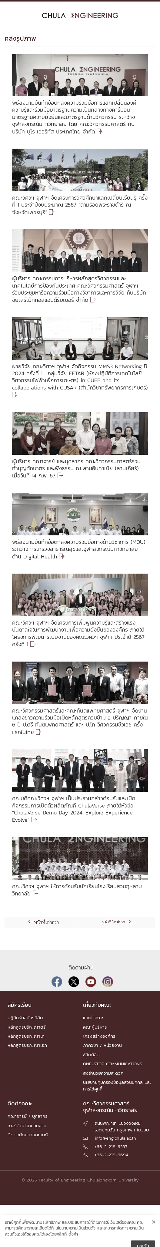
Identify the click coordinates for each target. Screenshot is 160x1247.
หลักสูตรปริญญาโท (26, 1036)
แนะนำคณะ (93, 1017)
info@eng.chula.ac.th (115, 1137)
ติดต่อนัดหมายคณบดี (28, 1134)
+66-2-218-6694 (111, 1154)
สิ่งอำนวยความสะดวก (103, 1073)
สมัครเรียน (20, 1005)
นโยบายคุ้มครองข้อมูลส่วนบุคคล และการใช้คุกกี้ (117, 1085)
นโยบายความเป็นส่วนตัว (75, 1242)
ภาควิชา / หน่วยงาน (102, 1045)
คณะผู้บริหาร (95, 1026)
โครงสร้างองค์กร (99, 1036)
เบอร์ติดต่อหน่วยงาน (27, 1125)
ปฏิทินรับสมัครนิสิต (25, 1017)
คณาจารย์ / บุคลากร (28, 1116)
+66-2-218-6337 (111, 1146)
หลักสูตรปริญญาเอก (27, 1045)
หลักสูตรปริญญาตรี (27, 1026)
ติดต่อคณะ (20, 1103)
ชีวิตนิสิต (91, 1054)
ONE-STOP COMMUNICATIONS (112, 1063)
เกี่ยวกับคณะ (97, 1005)
